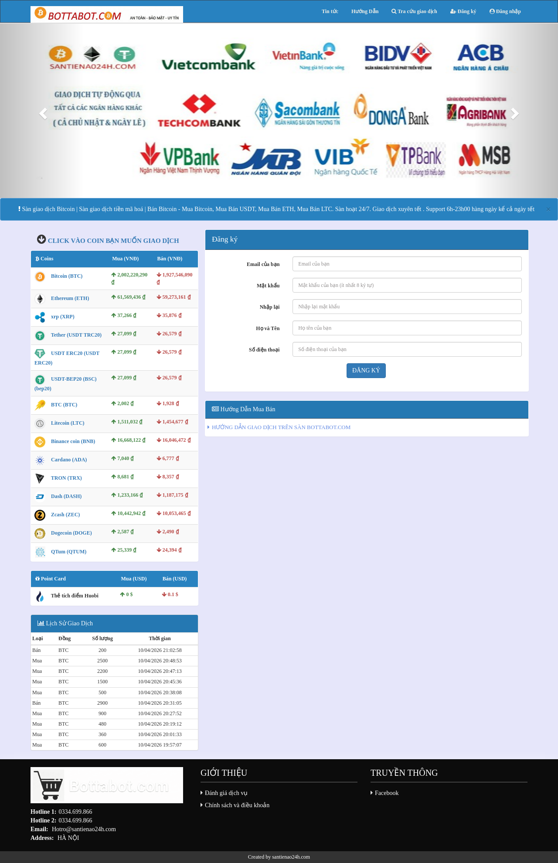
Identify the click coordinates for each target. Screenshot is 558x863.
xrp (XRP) (63, 317)
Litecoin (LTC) (68, 423)
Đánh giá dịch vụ (226, 793)
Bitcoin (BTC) (66, 276)
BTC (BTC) (64, 405)
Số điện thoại (264, 350)
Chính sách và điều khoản (237, 805)
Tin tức (330, 11)
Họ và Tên (267, 328)
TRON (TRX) (66, 478)
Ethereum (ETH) (70, 298)
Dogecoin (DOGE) (71, 533)
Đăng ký (463, 11)
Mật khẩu (268, 286)
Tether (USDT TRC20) (76, 335)
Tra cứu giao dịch (414, 11)
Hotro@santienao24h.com (84, 829)
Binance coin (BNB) (73, 441)
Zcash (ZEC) (65, 515)
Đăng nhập (505, 11)
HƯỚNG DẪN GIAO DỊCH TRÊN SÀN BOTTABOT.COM (281, 427)
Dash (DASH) (66, 496)
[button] (42, 111)
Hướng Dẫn (364, 11)
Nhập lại (270, 307)
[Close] (548, 209)
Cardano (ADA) (69, 460)
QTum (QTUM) (68, 552)
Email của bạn (263, 264)
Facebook (386, 793)
